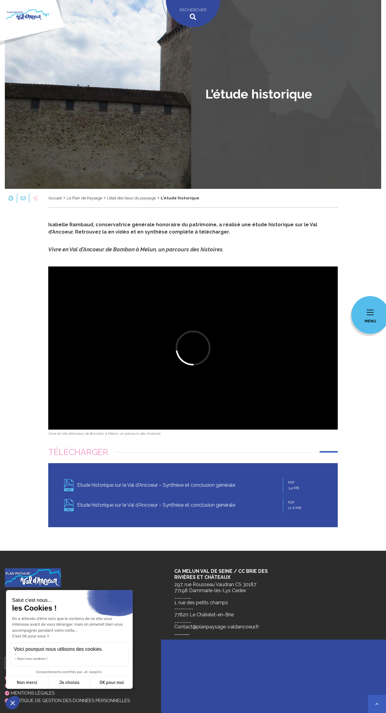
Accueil (55, 197)
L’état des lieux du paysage (131, 197)
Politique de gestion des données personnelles (70, 700)
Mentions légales (33, 693)
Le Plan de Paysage (84, 197)
